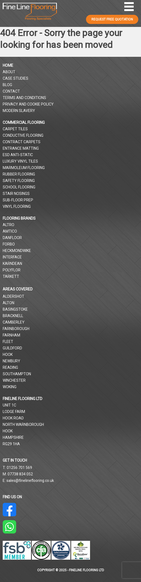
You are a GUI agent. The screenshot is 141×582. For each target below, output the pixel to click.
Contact (11, 91)
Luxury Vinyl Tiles (20, 161)
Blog (7, 85)
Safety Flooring (19, 180)
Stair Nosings (16, 193)
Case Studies (15, 78)
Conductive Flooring (23, 135)
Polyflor (11, 270)
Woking (9, 387)
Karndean (12, 263)
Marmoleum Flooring (24, 168)
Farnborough (16, 329)
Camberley (14, 322)
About (9, 72)
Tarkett (11, 276)
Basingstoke (15, 309)
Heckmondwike (17, 250)
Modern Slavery (19, 110)
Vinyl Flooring (17, 206)
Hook (8, 354)
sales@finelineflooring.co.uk (30, 480)
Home (8, 65)
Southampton (17, 374)
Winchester (14, 380)
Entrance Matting (21, 148)
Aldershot (13, 296)
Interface (12, 257)
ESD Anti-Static (18, 155)
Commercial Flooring (24, 122)
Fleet (8, 341)
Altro (8, 225)
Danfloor (12, 238)
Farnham (11, 335)
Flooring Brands (19, 218)
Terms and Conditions (24, 98)
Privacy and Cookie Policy (28, 104)
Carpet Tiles (15, 129)
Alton (8, 303)
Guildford (12, 348)
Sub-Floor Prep (18, 200)
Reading (10, 367)
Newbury (11, 361)
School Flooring (19, 187)
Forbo (9, 244)
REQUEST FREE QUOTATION (112, 19)
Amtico (10, 231)
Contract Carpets (21, 142)
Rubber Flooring (19, 174)
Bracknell (13, 316)
